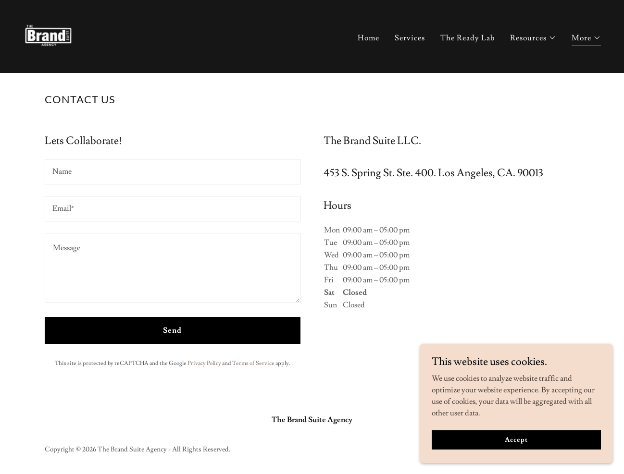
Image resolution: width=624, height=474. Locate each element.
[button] (533, 38)
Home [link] (368, 38)
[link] (48, 34)
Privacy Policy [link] (204, 363)
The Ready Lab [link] (467, 38)
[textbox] (172, 171)
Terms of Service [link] (253, 363)
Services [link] (410, 38)
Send (172, 330)
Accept (516, 439)
